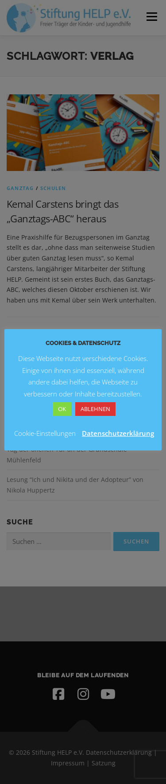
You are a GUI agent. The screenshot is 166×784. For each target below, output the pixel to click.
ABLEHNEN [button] (95, 409)
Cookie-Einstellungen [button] (45, 433)
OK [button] (62, 409)
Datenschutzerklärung (118, 433)
